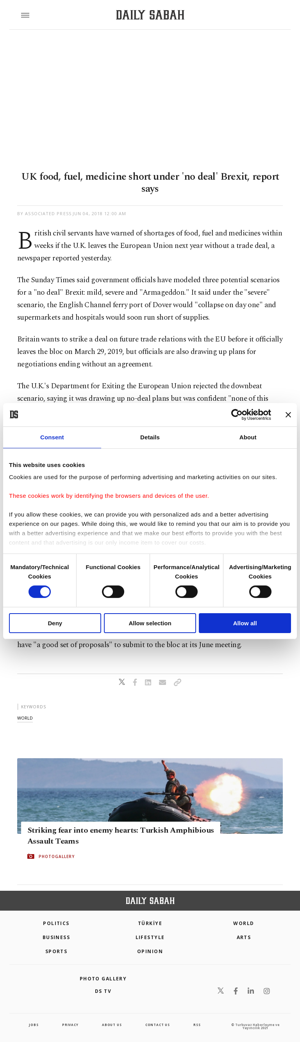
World (243, 923)
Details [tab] (150, 436)
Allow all (245, 623)
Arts (244, 937)
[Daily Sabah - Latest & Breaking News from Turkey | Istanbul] (150, 15)
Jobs (33, 1025)
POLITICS (56, 923)
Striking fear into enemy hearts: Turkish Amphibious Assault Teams (120, 835)
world (25, 718)
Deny (55, 623)
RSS (196, 1025)
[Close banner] (288, 414)
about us (111, 1025)
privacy (70, 1025)
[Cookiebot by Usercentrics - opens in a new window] (237, 414)
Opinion (150, 951)
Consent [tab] (52, 436)
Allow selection (150, 623)
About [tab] (248, 436)
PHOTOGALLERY (57, 856)
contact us (157, 1025)
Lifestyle (150, 937)
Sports (56, 951)
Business (56, 937)
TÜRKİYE (150, 923)
